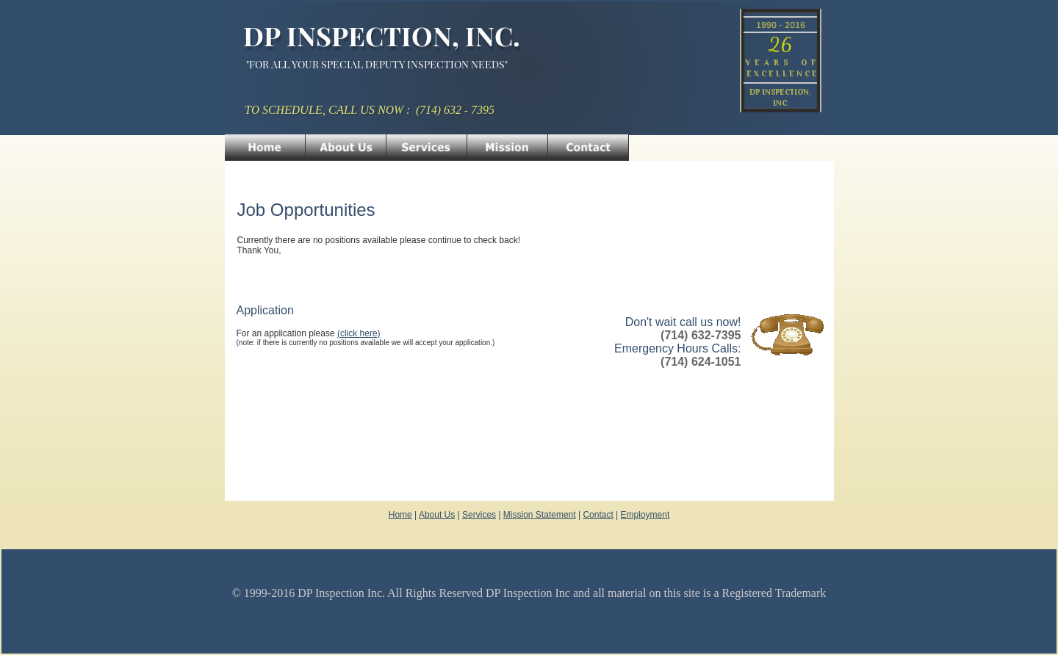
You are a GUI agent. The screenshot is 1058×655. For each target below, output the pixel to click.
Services (479, 515)
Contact (598, 515)
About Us (437, 515)
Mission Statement (539, 515)
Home (400, 515)
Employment (645, 515)
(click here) (359, 333)
